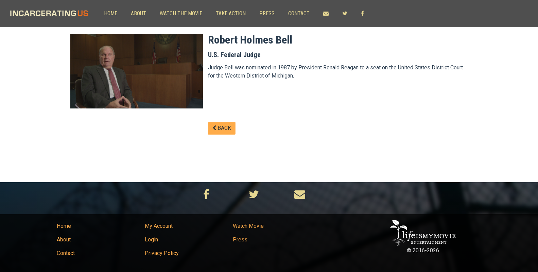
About (138, 13)
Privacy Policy (162, 253)
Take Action (231, 13)
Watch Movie (248, 226)
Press (267, 13)
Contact (299, 13)
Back (221, 128)
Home (110, 13)
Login (151, 239)
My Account (159, 226)
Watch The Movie (181, 13)
